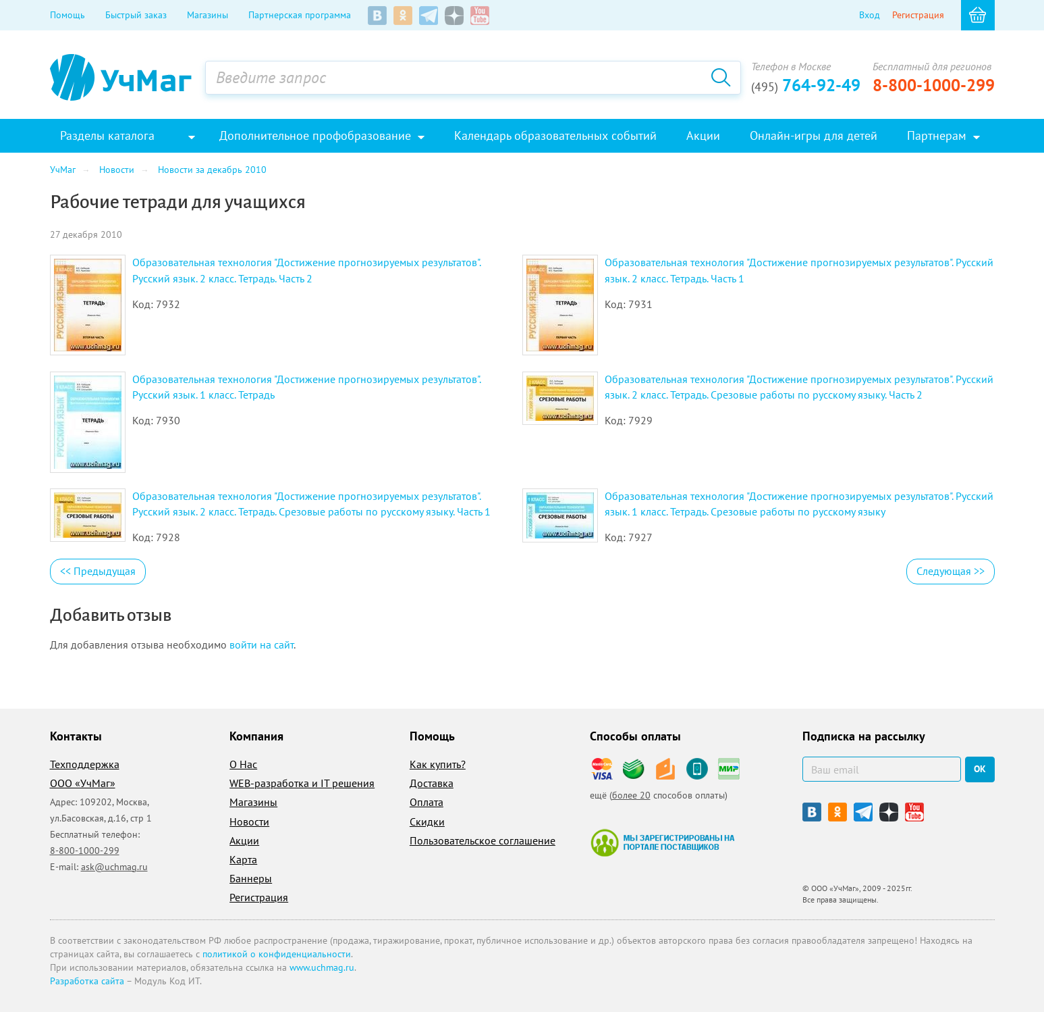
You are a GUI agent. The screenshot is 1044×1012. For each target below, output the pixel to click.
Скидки (427, 821)
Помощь (67, 15)
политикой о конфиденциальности (276, 954)
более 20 (631, 795)
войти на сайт (261, 644)
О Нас (243, 764)
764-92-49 (805, 85)
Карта (243, 859)
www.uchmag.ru (322, 967)
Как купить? (438, 764)
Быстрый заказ (136, 15)
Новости (249, 821)
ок (980, 769)
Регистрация (918, 15)
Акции (244, 840)
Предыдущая (98, 571)
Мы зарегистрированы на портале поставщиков (662, 842)
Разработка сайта (87, 981)
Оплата (426, 802)
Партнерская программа (299, 15)
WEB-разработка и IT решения (302, 783)
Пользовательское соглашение (482, 840)
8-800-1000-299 (934, 85)
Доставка (432, 783)
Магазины (207, 15)
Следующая (950, 571)
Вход (869, 15)
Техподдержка (84, 764)
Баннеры (250, 878)
